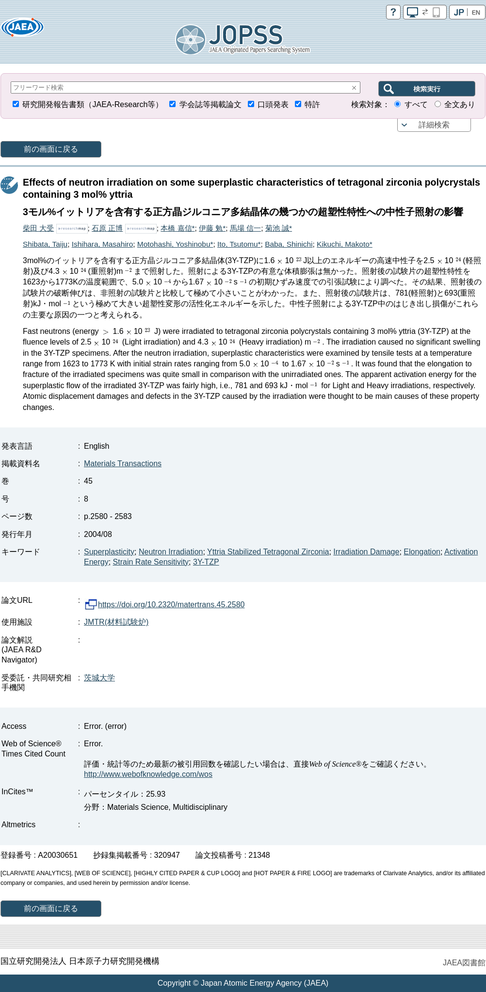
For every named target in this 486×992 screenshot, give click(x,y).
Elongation (422, 552)
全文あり (459, 104)
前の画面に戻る (51, 149)
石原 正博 (107, 228)
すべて (416, 104)
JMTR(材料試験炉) (116, 622)
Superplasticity (109, 552)
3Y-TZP (206, 562)
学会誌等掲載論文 (210, 104)
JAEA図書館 (464, 963)
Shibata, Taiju (45, 244)
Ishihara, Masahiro (102, 244)
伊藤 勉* (212, 228)
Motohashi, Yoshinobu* (175, 244)
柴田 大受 (38, 228)
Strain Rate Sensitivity (151, 562)
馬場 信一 (245, 228)
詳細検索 (434, 125)
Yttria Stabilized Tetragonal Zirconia (268, 552)
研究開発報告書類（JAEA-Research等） (92, 104)
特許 (312, 104)
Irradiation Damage (366, 552)
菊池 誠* (278, 228)
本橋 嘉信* (177, 228)
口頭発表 (273, 104)
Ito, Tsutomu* (239, 244)
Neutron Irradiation (171, 552)
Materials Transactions (123, 463)
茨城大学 (99, 678)
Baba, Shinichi (288, 244)
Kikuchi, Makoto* (345, 244)
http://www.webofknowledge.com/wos (148, 774)
